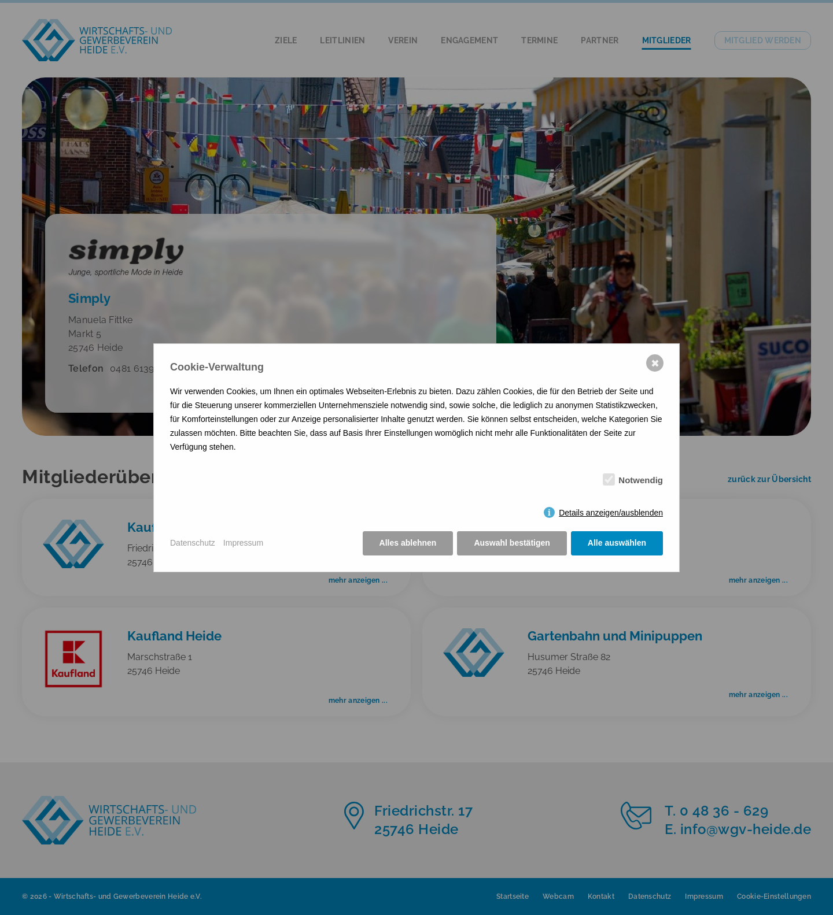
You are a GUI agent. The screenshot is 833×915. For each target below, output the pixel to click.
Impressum (243, 542)
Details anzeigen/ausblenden (611, 512)
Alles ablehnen (408, 542)
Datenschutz (192, 542)
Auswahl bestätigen (512, 542)
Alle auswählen (617, 542)
